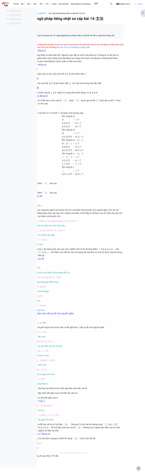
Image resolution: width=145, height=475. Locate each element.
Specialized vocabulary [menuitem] (81, 4)
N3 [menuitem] (34, 4)
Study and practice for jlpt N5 (54, 13)
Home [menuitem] (16, 4)
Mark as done (51, 28)
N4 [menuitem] (28, 4)
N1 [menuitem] (47, 4)
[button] (111, 4)
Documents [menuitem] (64, 4)
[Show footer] (138, 468)
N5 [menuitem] (22, 4)
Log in (140, 4)
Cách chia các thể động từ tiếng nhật (111, 51)
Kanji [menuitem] (54, 4)
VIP (95, 3)
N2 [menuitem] (41, 4)
